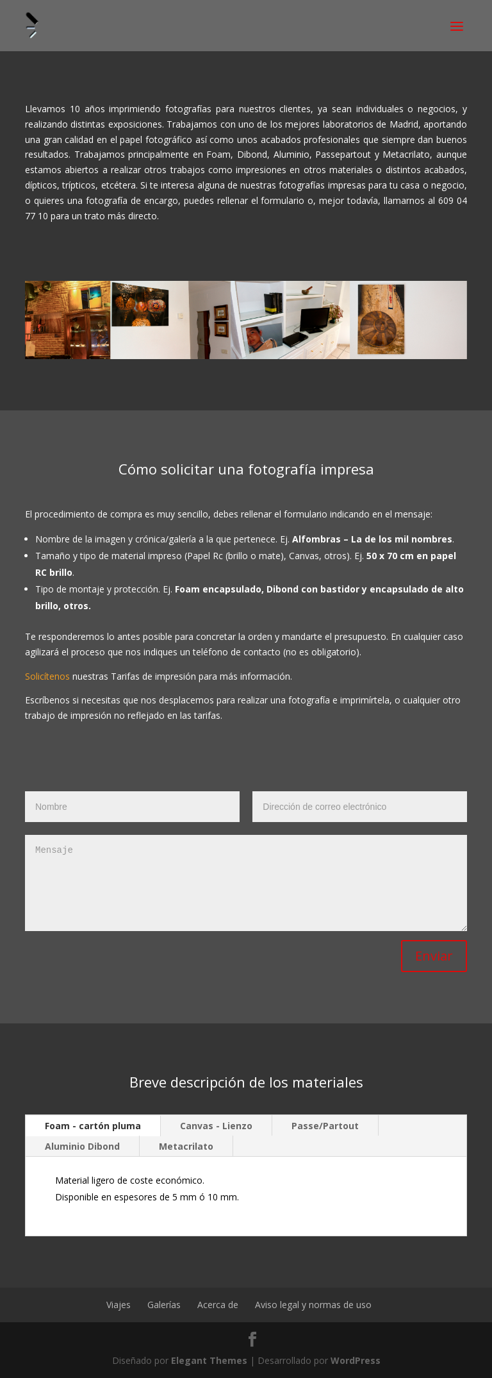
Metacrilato (186, 1146)
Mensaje (246, 883)
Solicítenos (47, 676)
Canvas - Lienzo (216, 1126)
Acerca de (217, 1304)
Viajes (118, 1304)
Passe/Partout (325, 1126)
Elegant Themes (209, 1360)
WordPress (356, 1360)
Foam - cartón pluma (93, 1126)
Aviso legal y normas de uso (313, 1304)
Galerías (164, 1304)
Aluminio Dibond (82, 1146)
